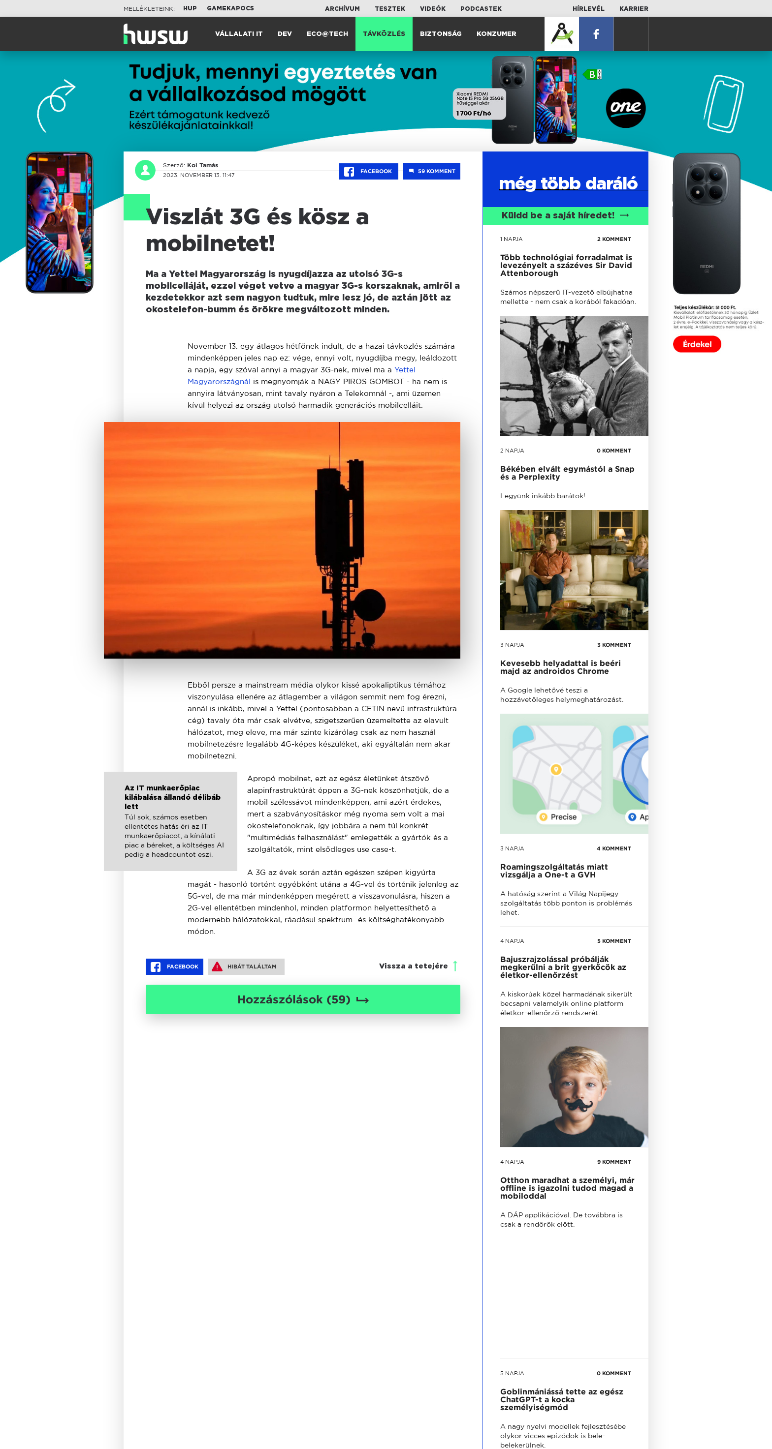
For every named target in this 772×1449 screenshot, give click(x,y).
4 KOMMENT (614, 848)
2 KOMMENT (614, 239)
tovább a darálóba (558, 1025)
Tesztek (390, 9)
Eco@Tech (327, 34)
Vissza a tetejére (413, 966)
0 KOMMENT (614, 450)
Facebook (368, 172)
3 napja (512, 645)
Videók (433, 9)
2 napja (512, 450)
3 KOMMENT (614, 644)
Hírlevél (589, 9)
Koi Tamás (202, 165)
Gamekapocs (230, 8)
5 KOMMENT (614, 940)
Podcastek (481, 9)
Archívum (342, 9)
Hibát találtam (244, 966)
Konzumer (496, 34)
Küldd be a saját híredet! (565, 215)
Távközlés (384, 34)
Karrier (633, 9)
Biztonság (441, 34)
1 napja (511, 239)
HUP (190, 8)
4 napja (512, 941)
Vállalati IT (239, 34)
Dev (285, 34)
